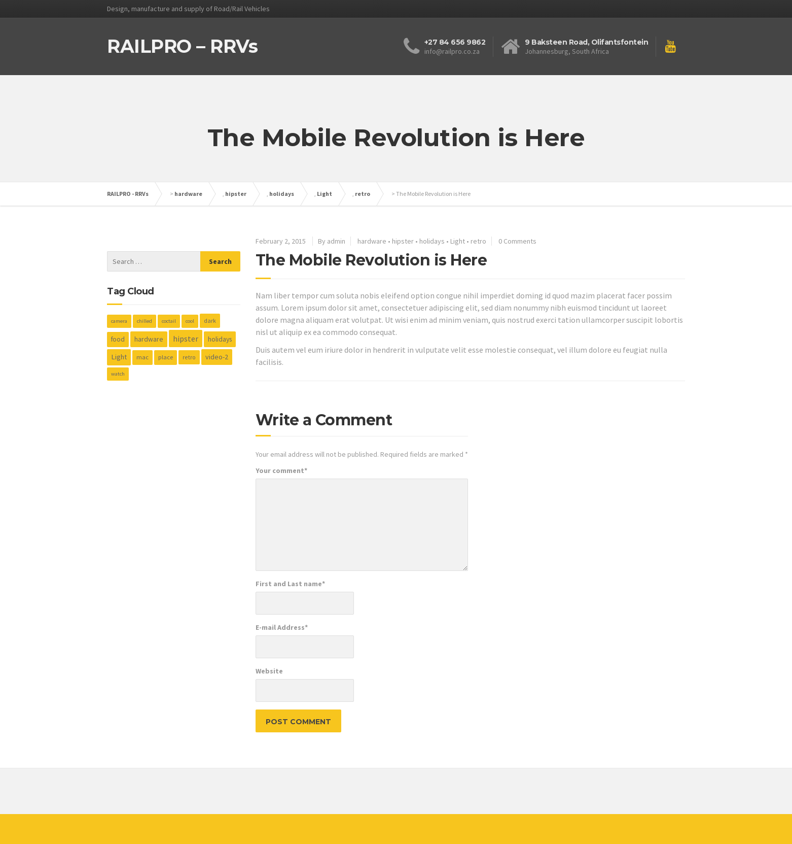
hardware (188, 193)
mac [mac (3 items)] (142, 357)
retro (362, 193)
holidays (281, 193)
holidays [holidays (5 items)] (220, 339)
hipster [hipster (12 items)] (185, 338)
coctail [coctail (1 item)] (169, 321)
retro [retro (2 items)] (189, 357)
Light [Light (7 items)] (119, 356)
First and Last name (290, 583)
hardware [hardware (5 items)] (148, 339)
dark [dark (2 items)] (210, 320)
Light (324, 193)
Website (269, 671)
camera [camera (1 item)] (119, 321)
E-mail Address (282, 627)
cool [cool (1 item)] (190, 321)
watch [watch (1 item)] (118, 373)
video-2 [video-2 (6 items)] (216, 356)
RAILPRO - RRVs (128, 193)
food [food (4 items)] (118, 339)
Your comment (281, 470)
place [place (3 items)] (165, 357)
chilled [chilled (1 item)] (144, 321)
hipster (235, 193)
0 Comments (517, 241)
